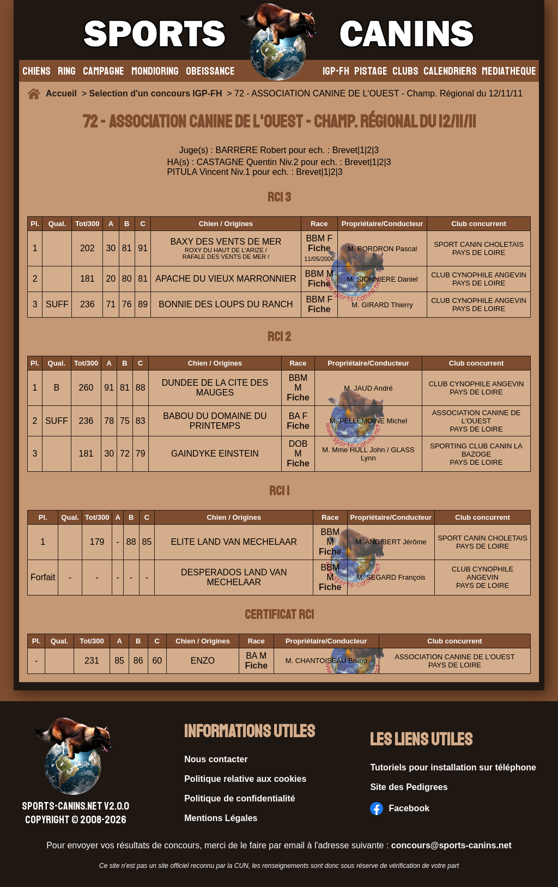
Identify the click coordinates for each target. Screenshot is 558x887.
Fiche (319, 248)
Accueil (64, 93)
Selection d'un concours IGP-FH (155, 93)
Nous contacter (215, 759)
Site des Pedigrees (408, 787)
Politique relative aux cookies (245, 778)
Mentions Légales (220, 818)
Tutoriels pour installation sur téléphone (453, 767)
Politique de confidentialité (239, 798)
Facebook (399, 808)
